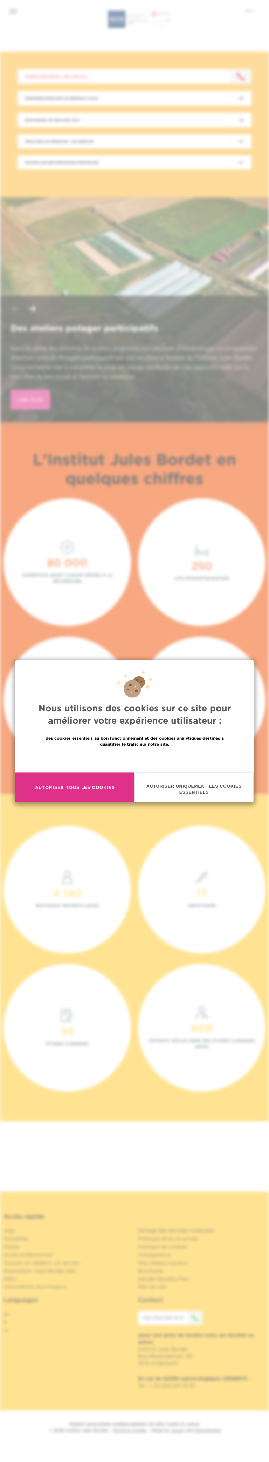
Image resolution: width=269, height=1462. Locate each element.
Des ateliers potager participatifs (84, 328)
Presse (11, 1246)
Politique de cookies (162, 1246)
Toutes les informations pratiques (62, 162)
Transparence (154, 1255)
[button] (15, 309)
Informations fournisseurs (35, 1286)
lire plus (30, 399)
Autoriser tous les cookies (75, 787)
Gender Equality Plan (163, 1279)
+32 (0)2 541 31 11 (172, 1318)
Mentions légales (130, 1430)
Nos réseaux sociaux (163, 1263)
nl (6, 1330)
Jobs (9, 1230)
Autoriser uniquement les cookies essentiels (194, 789)
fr (250, 11)
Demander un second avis (52, 120)
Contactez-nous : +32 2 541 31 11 (56, 76)
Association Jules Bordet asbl (40, 1271)
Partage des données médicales (176, 1230)
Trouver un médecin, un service (42, 1263)
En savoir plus (134, 759)
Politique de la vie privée (168, 1238)
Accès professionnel (28, 1255)
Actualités (16, 1238)
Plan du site (152, 1286)
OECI (10, 1279)
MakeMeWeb (208, 1430)
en (6, 1314)
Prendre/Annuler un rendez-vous (61, 98)
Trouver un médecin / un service (59, 141)
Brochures (150, 1271)
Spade (177, 1430)
